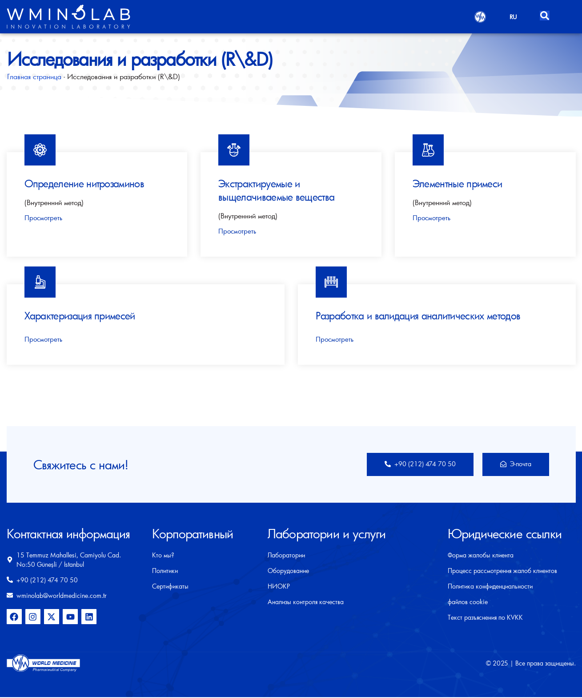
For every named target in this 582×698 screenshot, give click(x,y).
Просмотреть (43, 217)
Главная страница (34, 76)
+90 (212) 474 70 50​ (414, 464)
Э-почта (514, 464)
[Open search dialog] (545, 14)
